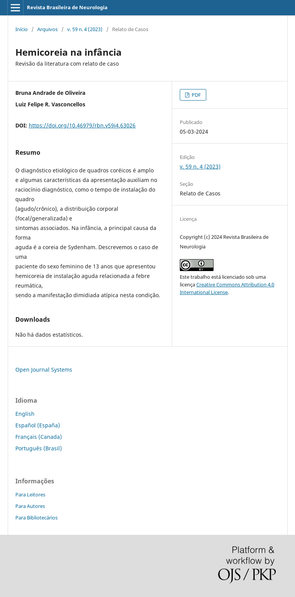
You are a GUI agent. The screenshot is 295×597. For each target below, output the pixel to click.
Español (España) (37, 425)
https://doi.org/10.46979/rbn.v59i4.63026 (82, 125)
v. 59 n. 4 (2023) (85, 29)
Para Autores (30, 506)
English (25, 413)
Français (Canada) (38, 436)
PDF (196, 94)
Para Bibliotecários (36, 517)
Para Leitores (30, 494)
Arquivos (47, 29)
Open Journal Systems (43, 369)
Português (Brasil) (38, 448)
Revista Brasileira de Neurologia (67, 7)
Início (21, 29)
